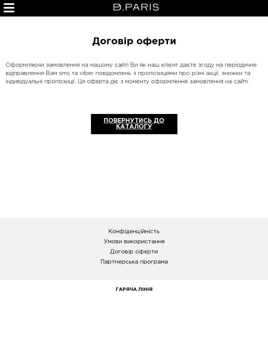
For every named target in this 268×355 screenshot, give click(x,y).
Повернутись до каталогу (134, 124)
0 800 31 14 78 (134, 307)
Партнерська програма (134, 261)
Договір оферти (134, 251)
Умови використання (134, 241)
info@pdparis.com (134, 336)
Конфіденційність (134, 231)
